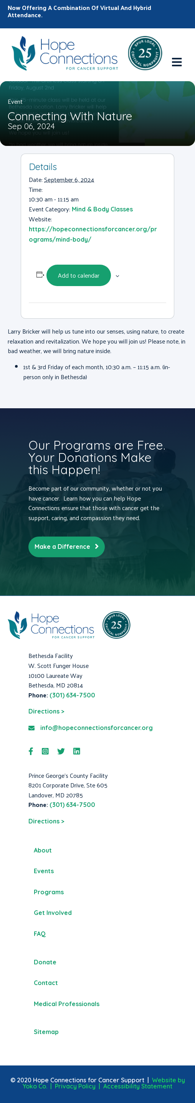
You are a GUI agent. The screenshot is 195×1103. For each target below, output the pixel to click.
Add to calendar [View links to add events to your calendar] (78, 275)
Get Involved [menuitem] (53, 912)
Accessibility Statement (137, 1086)
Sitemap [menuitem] (46, 1032)
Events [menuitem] (44, 871)
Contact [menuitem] (46, 983)
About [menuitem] (43, 850)
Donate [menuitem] (45, 962)
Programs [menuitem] (49, 892)
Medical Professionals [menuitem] (66, 1004)
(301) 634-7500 (72, 695)
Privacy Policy (75, 1086)
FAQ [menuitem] (40, 934)
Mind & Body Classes (102, 209)
